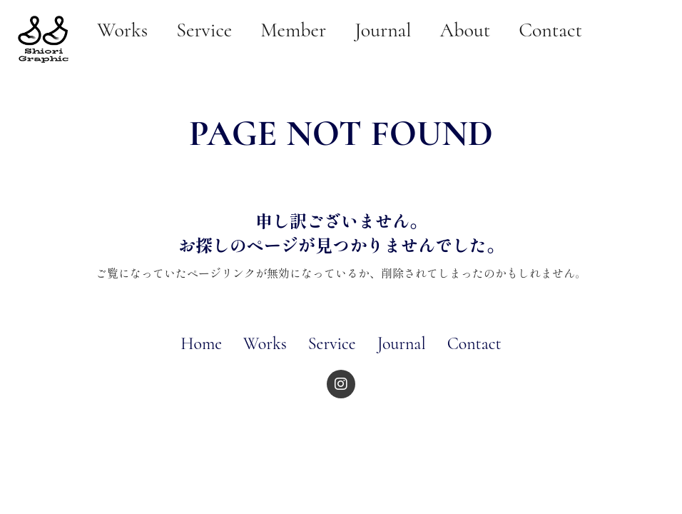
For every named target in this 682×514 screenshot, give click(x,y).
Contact (474, 344)
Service (332, 344)
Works (265, 344)
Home (201, 344)
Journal (401, 344)
